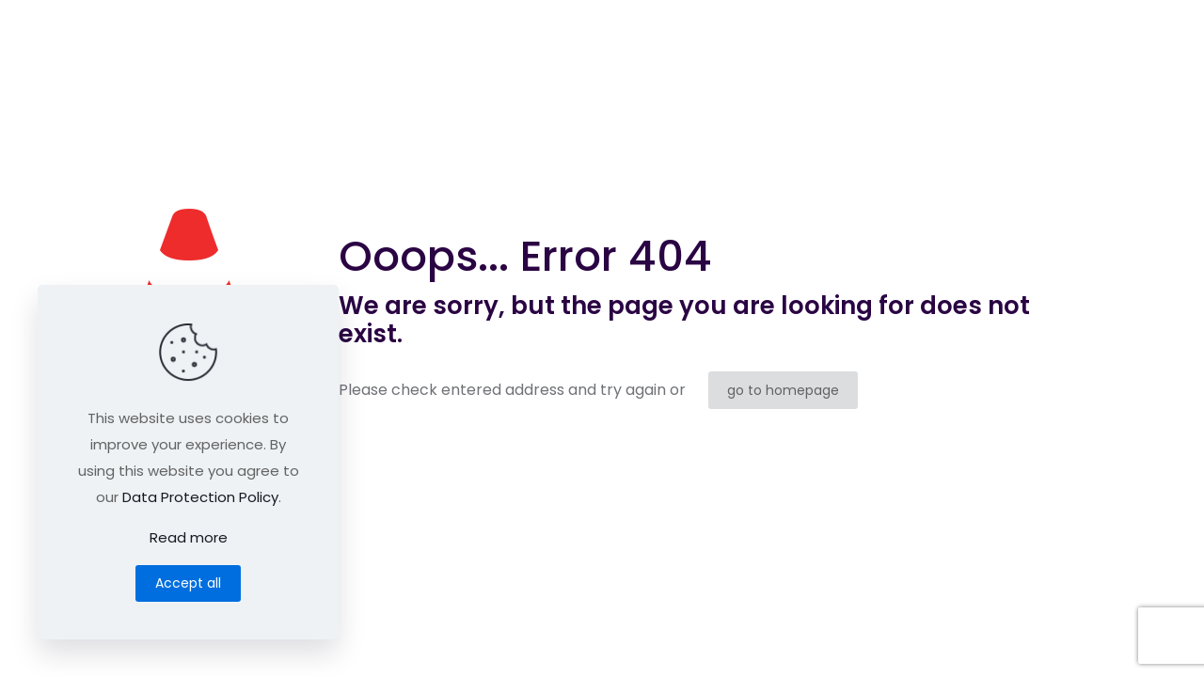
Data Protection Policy (200, 497)
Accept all (188, 583)
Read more (189, 537)
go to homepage (783, 390)
